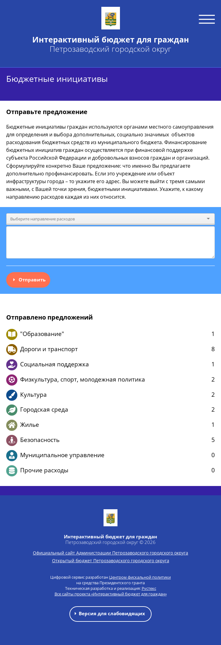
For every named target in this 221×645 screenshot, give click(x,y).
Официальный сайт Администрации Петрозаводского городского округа (110, 553)
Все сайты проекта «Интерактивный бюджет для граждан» (111, 594)
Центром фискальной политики (140, 577)
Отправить (28, 279)
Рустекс (149, 588)
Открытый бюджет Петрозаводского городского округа (110, 560)
